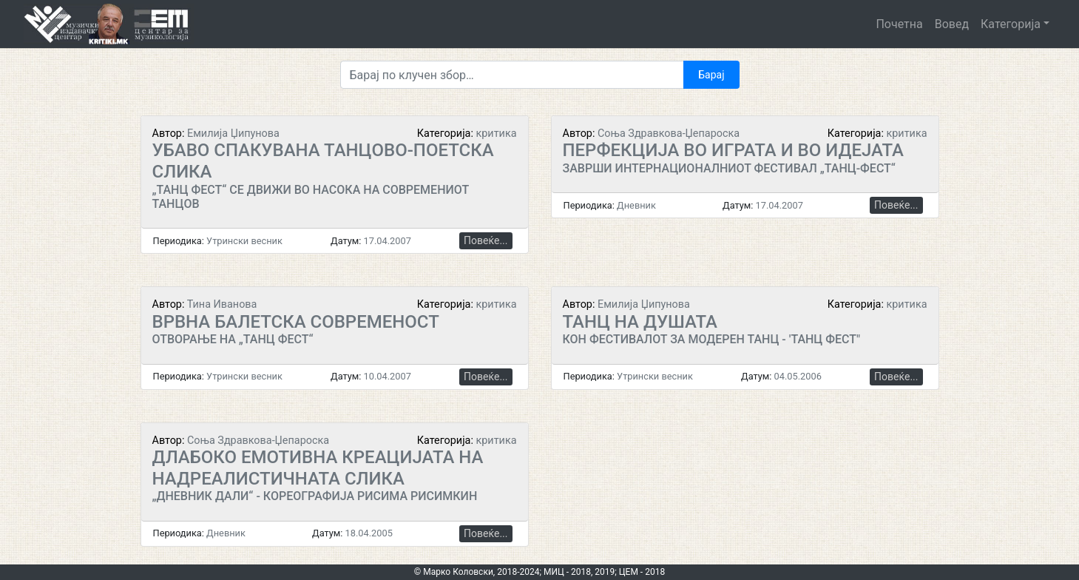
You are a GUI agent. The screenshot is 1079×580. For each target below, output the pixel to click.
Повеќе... (485, 240)
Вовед (952, 24)
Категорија (1011, 24)
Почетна (899, 24)
